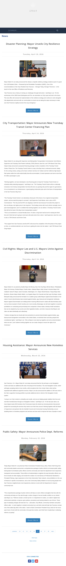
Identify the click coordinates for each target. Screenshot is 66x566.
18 (48, 531)
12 (26, 531)
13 (30, 531)
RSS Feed (34, 538)
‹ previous (14, 531)
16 (41, 531)
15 (37, 531)
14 (34, 531)
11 (23, 531)
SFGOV (33, 10)
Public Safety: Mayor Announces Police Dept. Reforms (33, 431)
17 (44, 531)
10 (19, 531)
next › (52, 531)
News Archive (33, 541)
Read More (33, 110)
